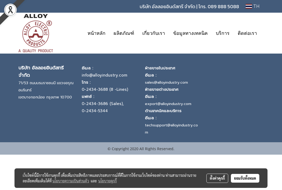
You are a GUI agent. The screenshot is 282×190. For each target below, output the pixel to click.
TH (253, 6)
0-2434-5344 (95, 111)
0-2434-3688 (95, 89)
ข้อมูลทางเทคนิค (190, 33)
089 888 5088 (223, 6)
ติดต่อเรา (247, 33)
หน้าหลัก (96, 33)
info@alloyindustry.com (104, 75)
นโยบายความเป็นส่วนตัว (70, 180)
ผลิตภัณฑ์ (124, 33)
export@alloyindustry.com (168, 104)
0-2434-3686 (95, 104)
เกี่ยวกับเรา (153, 33)
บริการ (223, 33)
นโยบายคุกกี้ (107, 180)
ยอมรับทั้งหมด (245, 178)
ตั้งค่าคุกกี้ (217, 178)
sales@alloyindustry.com (166, 82)
